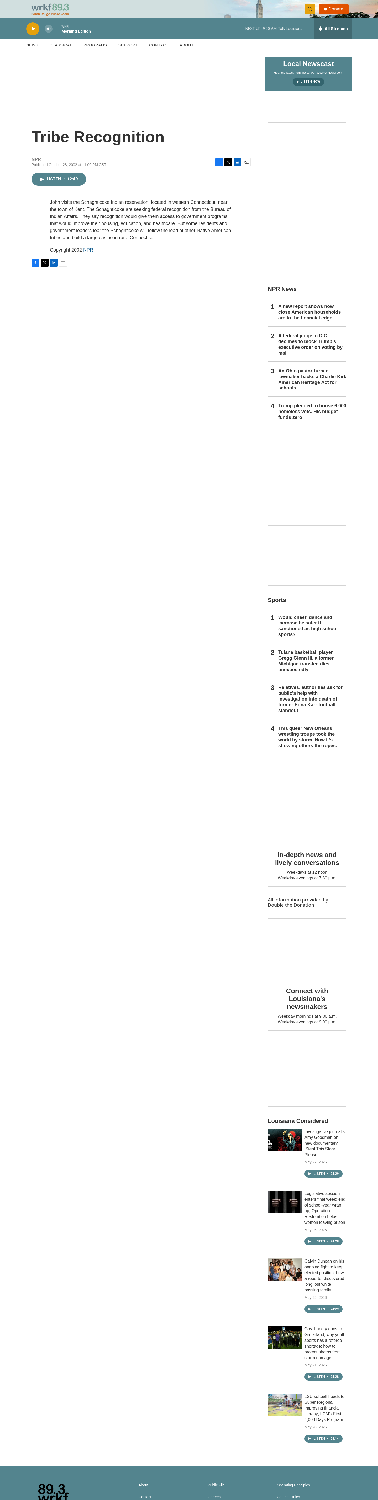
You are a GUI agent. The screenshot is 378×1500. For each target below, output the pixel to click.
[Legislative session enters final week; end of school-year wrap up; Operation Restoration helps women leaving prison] (285, 1211)
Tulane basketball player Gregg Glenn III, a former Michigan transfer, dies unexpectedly (306, 670)
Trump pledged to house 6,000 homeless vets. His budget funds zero (312, 421)
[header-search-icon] (312, 14)
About (187, 54)
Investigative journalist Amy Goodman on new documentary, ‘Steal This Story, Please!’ (325, 1152)
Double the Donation (291, 914)
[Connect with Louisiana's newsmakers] (307, 958)
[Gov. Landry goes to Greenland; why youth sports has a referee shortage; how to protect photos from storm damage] (285, 1346)
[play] (33, 38)
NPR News (282, 298)
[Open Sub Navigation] (42, 54)
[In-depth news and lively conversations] (307, 813)
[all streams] (333, 38)
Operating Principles (293, 1494)
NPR (88, 259)
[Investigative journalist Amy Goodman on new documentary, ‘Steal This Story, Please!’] (285, 1149)
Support (128, 54)
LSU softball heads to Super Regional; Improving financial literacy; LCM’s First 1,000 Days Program (324, 1417)
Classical (61, 54)
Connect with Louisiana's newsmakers (307, 1008)
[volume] (48, 38)
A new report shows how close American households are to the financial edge (309, 321)
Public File (216, 1494)
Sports (277, 609)
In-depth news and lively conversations (307, 868)
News (32, 54)
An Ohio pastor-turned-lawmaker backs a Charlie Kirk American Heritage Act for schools (312, 388)
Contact (159, 54)
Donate (338, 14)
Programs (95, 54)
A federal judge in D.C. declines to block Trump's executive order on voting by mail (310, 353)
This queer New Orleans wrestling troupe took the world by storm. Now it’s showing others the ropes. (307, 746)
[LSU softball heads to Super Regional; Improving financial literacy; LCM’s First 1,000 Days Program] (285, 1414)
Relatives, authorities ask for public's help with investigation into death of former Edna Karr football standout (310, 708)
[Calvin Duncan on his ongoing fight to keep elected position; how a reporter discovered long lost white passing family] (285, 1279)
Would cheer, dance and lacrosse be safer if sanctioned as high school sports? (308, 635)
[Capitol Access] (307, 164)
